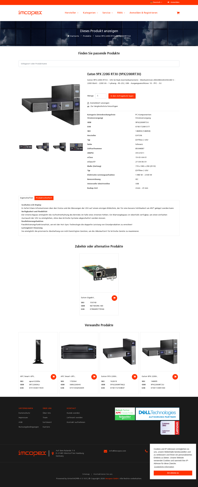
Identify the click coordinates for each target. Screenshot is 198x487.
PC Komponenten (143, 115)
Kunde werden (73, 413)
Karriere (46, 427)
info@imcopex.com (117, 451)
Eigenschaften (26, 198)
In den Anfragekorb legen (122, 96)
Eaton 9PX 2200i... (150, 376)
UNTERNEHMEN (26, 408)
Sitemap (86, 474)
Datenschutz (24, 413)
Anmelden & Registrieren (143, 13)
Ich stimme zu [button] (173, 473)
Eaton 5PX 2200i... (109, 376)
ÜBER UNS (47, 408)
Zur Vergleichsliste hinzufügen (102, 106)
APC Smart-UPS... (27, 376)
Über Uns (47, 413)
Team (45, 418)
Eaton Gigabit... (88, 298)
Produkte (87, 36)
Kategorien (90, 13)
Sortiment (47, 422)
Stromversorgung (143, 118)
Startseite (73, 36)
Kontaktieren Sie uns (103, 474)
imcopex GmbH (112, 479)
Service (107, 13)
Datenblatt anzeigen (98, 103)
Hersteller (72, 13)
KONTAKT (71, 408)
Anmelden (173, 2)
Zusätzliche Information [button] (164, 467)
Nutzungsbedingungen (28, 427)
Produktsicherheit (44, 198)
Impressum (23, 418)
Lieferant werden (74, 418)
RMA (121, 13)
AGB (20, 422)
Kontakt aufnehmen (76, 422)
